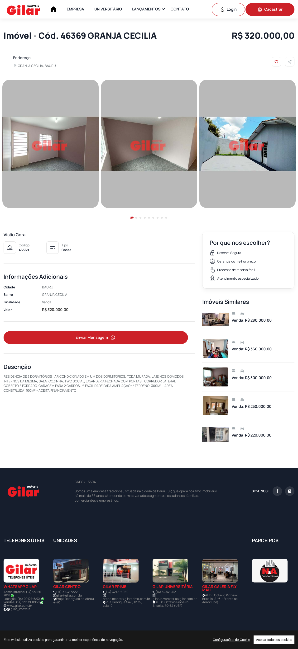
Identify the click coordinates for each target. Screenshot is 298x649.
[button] (132, 218)
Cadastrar (270, 9)
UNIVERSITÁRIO (108, 9)
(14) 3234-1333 (165, 591)
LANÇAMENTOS (146, 9)
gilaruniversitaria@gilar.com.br (175, 598)
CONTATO (180, 9)
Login (228, 9)
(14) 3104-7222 (67, 591)
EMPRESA (75, 9)
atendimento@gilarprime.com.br (126, 598)
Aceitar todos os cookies (274, 640)
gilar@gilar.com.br (69, 595)
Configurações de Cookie (231, 640)
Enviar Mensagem (96, 337)
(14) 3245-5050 (117, 591)
